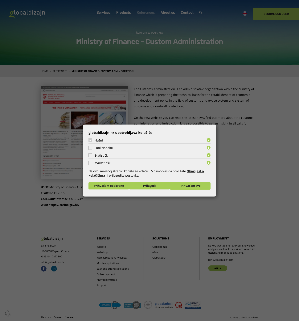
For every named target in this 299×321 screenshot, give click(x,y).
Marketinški (103, 163)
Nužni (99, 140)
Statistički (101, 155)
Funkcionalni (104, 148)
